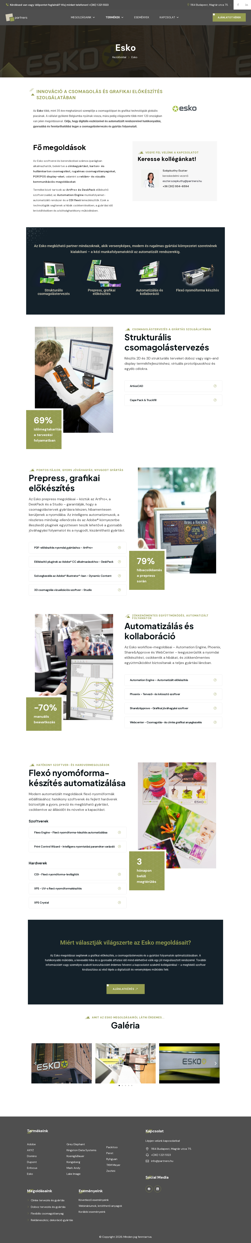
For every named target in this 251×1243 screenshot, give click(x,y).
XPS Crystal (77, 772)
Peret (109, 1153)
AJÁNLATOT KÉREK (229, 17)
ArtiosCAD (173, 274)
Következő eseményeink (94, 1200)
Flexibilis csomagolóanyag (47, 1213)
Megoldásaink (83, 17)
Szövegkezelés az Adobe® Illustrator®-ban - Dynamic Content (77, 459)
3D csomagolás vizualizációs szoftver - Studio (77, 473)
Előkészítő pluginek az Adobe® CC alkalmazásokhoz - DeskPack (77, 445)
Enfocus (32, 1168)
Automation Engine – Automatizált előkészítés (173, 562)
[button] (35, 996)
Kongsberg (73, 1162)
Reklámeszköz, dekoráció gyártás (52, 1220)
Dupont (32, 1162)
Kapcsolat (169, 17)
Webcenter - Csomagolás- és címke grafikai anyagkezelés (173, 604)
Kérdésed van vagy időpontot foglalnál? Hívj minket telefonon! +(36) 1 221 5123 (59, 5)
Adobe (31, 1144)
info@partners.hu (162, 1161)
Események (141, 17)
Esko (30, 1174)
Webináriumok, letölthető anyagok (100, 1206)
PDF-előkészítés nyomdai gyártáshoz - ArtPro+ (77, 431)
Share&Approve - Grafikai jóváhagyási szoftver (173, 590)
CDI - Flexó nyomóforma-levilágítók (77, 744)
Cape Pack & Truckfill (173, 288)
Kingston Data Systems (81, 1150)
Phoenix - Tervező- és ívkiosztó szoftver (173, 576)
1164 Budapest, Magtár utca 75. (209, 5)
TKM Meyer (113, 1165)
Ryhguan (111, 1159)
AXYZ (30, 1150)
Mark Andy (73, 1168)
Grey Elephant (76, 1144)
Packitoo (112, 1147)
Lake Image (74, 1174)
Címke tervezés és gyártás (47, 1200)
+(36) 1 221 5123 (161, 1155)
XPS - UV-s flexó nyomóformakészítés (77, 758)
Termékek (115, 17)
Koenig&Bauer (75, 1156)
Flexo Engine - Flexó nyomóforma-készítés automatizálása (77, 702)
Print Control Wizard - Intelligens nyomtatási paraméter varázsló (77, 716)
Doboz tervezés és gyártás (48, 1207)
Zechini (110, 1171)
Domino (32, 1156)
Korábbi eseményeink (92, 1212)
